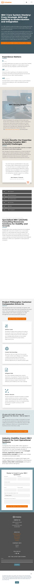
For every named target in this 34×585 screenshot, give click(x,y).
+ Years (5, 61)
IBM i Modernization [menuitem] (9, 198)
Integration (17, 538)
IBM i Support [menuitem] (8, 191)
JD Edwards (17, 534)
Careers (17, 544)
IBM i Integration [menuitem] (8, 209)
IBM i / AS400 (17, 536)
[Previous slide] (4, 110)
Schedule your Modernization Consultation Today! (16, 43)
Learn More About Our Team (17, 318)
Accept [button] (17, 582)
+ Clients (5, 70)
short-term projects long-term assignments (12, 218)
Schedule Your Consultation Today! (17, 430)
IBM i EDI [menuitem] (7, 206)
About (17, 546)
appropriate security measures (12, 129)
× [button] (31, 574)
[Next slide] (30, 110)
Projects (17, 539)
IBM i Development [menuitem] (9, 195)
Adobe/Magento (17, 533)
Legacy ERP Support (7, 138)
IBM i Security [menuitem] (7, 202)
